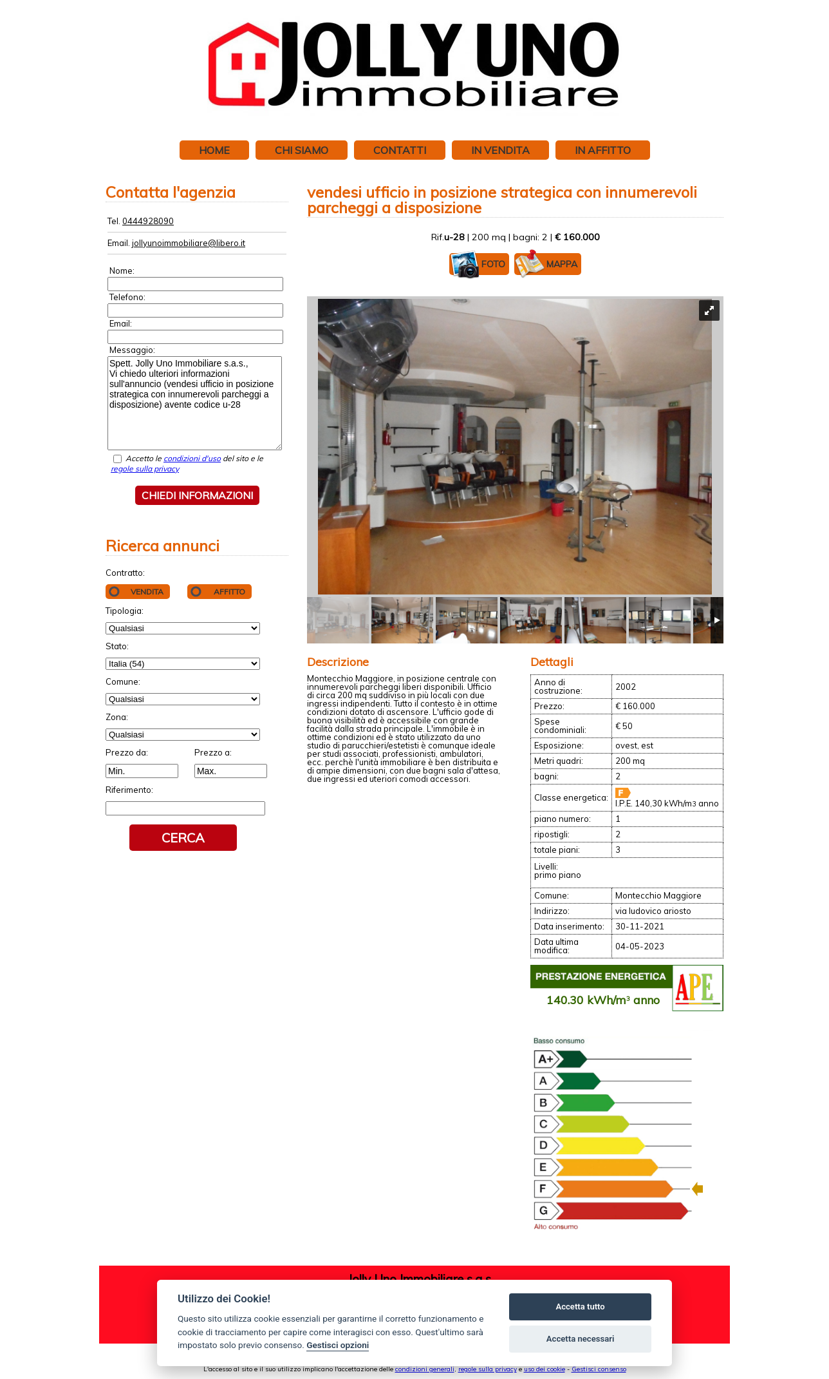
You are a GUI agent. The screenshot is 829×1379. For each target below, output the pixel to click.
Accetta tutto (579, 1306)
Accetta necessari (580, 1339)
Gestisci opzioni (337, 1345)
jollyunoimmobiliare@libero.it (188, 243)
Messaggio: (132, 350)
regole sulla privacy (145, 468)
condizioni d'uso (192, 458)
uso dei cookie (544, 1369)
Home (214, 150)
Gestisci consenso (599, 1369)
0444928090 (148, 221)
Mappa (545, 264)
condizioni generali (424, 1369)
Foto (477, 264)
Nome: (122, 270)
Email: (120, 323)
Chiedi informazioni (197, 495)
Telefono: (127, 297)
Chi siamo (301, 150)
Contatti (399, 150)
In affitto (603, 150)
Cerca (183, 838)
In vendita (500, 150)
